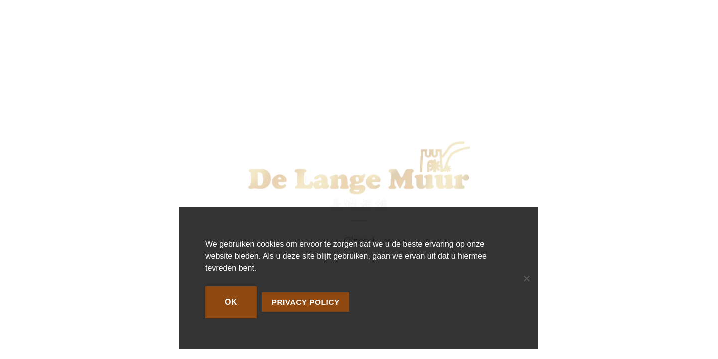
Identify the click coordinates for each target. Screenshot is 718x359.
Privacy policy (306, 302)
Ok (231, 302)
